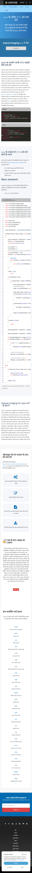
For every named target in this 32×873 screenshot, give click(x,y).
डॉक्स (15, 841)
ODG (16, 739)
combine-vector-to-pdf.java (9, 386)
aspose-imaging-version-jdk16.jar (15, 162)
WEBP (16, 772)
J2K (16, 732)
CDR (16, 653)
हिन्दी (22, 2)
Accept (16, 863)
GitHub (6, 388)
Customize (9, 867)
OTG (16, 745)
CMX (16, 660)
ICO (16, 640)
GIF (16, 719)
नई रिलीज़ (15, 835)
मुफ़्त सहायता (16, 846)
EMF (16, 712)
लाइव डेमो (15, 843)
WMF (16, 778)
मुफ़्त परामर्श (15, 848)
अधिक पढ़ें (16, 589)
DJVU (16, 699)
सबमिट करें (16, 810)
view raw (27, 386)
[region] (16, 293)
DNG (16, 706)
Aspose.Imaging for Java (7, 94)
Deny (22, 867)
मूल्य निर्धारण (15, 838)
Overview (16, 48)
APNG (16, 627)
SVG (16, 758)
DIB (16, 686)
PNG (16, 752)
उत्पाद (15, 833)
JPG (16, 646)
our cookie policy (20, 860)
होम (15, 830)
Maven (9, 101)
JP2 (16, 726)
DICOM (16, 693)
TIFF (16, 765)
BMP (16, 633)
